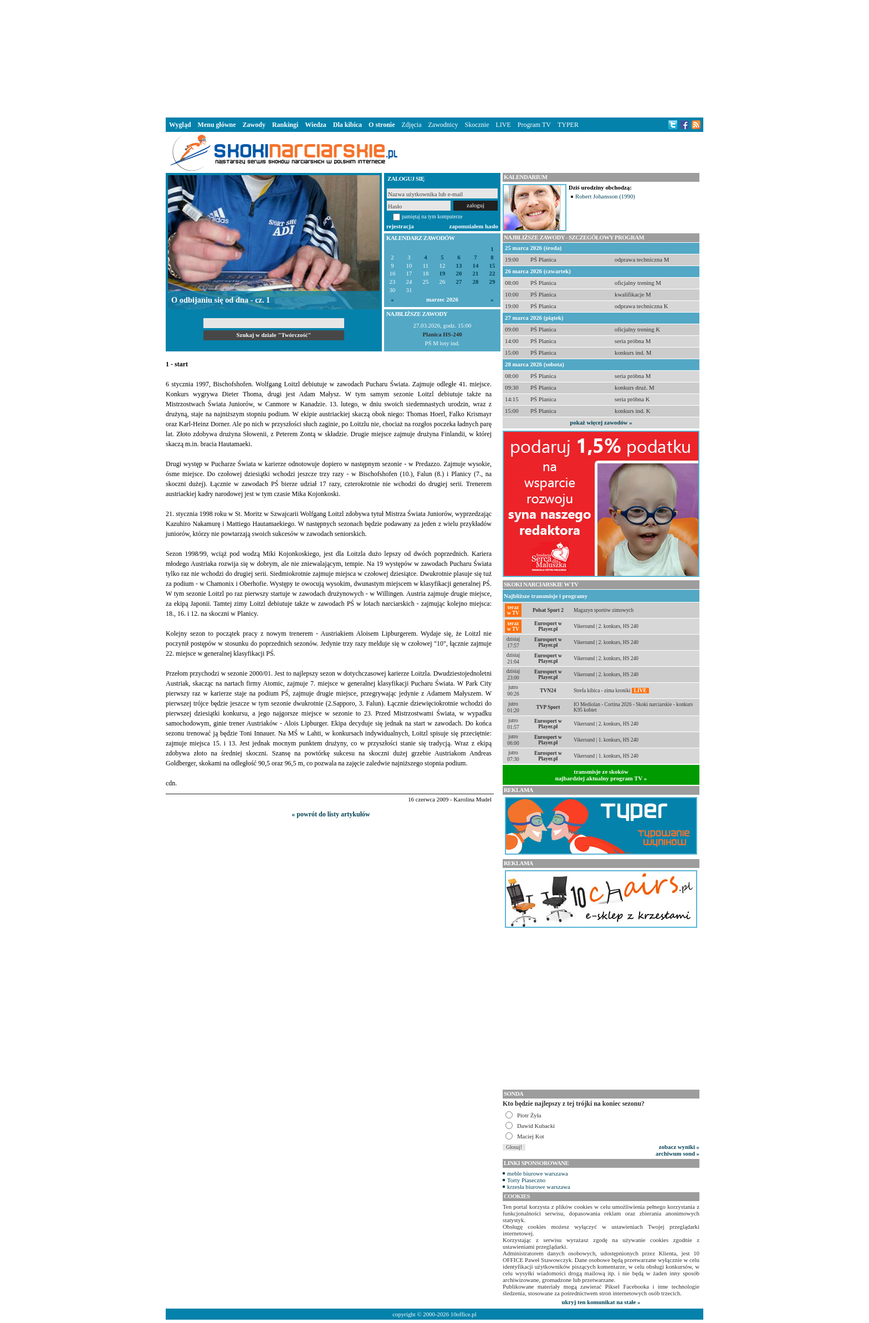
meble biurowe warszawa (537, 1173)
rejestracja (400, 226)
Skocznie (476, 125)
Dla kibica (347, 125)
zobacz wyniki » (679, 1146)
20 (459, 273)
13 (459, 266)
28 (476, 282)
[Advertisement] (434, 57)
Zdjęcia (412, 125)
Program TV (534, 125)
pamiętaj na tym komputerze (432, 216)
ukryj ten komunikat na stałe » (601, 1302)
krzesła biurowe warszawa (538, 1186)
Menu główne (217, 125)
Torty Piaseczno (526, 1180)
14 (476, 266)
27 (459, 282)
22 (492, 273)
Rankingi (285, 125)
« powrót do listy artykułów (331, 814)
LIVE (502, 125)
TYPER (568, 125)
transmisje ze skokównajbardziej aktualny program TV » (601, 774)
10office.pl (464, 1314)
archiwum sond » (677, 1153)
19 (442, 273)
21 (476, 273)
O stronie (382, 125)
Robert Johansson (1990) (605, 196)
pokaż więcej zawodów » (601, 422)
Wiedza (315, 125)
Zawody (254, 125)
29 (492, 282)
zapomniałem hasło (473, 226)
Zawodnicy (443, 125)
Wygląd (180, 125)
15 (492, 266)
